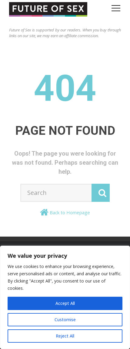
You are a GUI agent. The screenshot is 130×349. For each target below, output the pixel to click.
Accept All (65, 303)
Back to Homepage (70, 212)
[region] (65, 297)
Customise (65, 319)
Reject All (65, 336)
